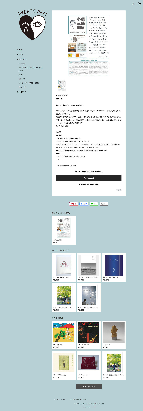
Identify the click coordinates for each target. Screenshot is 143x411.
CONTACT (21, 92)
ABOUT (20, 54)
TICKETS (22, 87)
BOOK (21, 75)
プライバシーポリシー (60, 399)
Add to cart (89, 178)
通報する (118, 190)
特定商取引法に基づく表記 (78, 399)
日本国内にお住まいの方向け (89, 184)
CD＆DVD (22, 63)
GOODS (22, 79)
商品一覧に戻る (89, 387)
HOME (19, 50)
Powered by (89, 407)
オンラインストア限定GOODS (29, 83)
